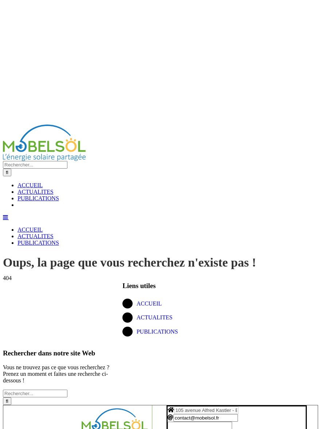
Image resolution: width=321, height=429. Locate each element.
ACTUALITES (155, 317)
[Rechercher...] (35, 165)
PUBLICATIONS (157, 331)
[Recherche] (7, 172)
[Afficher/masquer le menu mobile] (6, 217)
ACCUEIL (149, 303)
